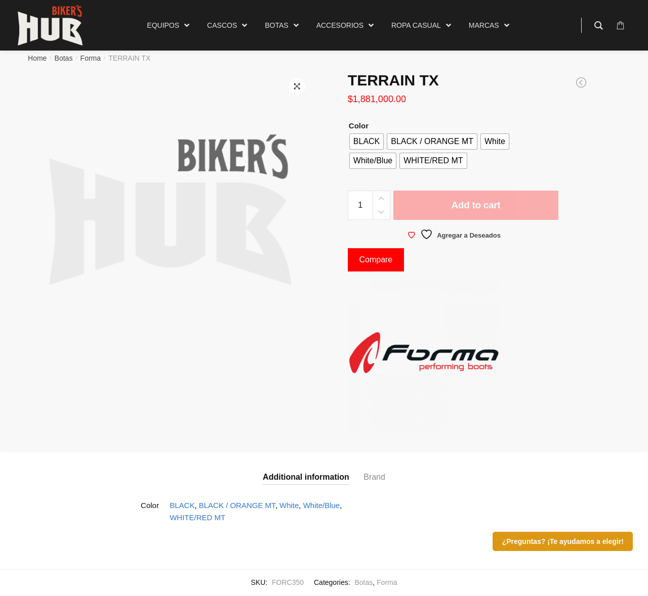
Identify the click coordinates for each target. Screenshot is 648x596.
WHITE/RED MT (197, 517)
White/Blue (321, 505)
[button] (297, 86)
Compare (375, 259)
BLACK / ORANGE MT (237, 505)
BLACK (182, 505)
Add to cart (475, 205)
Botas (64, 58)
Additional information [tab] (306, 477)
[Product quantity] (360, 205)
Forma (90, 58)
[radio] (366, 141)
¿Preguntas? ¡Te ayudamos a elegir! (563, 541)
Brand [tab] (374, 477)
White (289, 505)
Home (37, 58)
